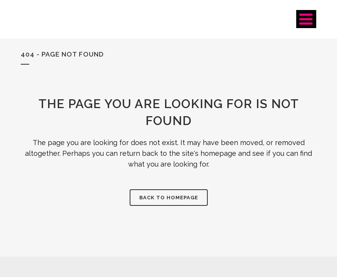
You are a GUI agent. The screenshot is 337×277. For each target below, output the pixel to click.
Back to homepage (168, 197)
